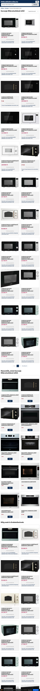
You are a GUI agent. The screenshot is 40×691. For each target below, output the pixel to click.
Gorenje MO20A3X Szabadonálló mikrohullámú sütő (27, 258)
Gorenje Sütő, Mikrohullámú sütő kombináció (10, 395)
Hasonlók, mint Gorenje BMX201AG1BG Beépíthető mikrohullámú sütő (9, 74)
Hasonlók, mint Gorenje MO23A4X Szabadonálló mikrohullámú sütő (8, 202)
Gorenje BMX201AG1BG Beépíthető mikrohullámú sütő (9, 66)
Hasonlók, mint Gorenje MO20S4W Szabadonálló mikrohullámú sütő (28, 202)
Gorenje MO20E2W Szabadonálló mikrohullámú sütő (27, 290)
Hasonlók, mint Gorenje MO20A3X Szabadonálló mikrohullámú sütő (28, 266)
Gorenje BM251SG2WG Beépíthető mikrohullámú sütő (29, 130)
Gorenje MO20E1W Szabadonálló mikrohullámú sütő (7, 354)
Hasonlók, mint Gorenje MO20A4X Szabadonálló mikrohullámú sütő (8, 42)
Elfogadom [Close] (36, 689)
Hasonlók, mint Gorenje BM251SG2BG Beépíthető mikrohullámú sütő (28, 106)
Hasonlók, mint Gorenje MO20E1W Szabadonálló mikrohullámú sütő (8, 361)
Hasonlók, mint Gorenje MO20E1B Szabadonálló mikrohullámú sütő (8, 329)
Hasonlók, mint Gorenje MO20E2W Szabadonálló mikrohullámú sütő (28, 297)
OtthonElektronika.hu (9, 2)
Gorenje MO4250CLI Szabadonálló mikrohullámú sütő (7, 609)
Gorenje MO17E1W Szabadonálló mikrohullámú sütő (27, 609)
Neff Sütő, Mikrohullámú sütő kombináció (28, 453)
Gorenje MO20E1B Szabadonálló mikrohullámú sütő (7, 322)
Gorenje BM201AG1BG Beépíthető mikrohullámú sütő (29, 66)
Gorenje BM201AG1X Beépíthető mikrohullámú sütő (29, 34)
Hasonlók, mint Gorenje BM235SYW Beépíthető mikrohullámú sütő (8, 170)
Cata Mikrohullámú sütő (28, 482)
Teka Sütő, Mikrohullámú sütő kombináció (8, 453)
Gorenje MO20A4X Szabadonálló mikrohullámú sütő (7, 34)
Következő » (24, 366)
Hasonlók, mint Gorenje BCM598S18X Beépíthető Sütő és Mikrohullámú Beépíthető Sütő (9, 553)
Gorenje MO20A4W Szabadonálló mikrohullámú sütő (27, 226)
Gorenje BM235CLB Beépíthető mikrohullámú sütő (9, 577)
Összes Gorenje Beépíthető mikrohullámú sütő (10, 105)
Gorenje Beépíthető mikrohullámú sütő (7, 97)
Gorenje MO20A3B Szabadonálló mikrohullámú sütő (7, 258)
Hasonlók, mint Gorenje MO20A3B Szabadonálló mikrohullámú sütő (8, 266)
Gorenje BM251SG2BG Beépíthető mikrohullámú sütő (29, 98)
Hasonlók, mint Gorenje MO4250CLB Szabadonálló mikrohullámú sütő (28, 585)
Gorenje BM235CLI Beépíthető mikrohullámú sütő (9, 225)
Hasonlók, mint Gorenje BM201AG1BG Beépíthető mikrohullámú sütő (29, 74)
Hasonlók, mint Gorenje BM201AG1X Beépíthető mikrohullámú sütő (28, 42)
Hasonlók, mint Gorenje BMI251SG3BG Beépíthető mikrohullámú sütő (9, 138)
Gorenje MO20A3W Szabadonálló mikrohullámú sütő (7, 290)
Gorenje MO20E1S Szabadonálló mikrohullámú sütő (27, 322)
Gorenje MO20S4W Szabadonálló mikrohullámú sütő (27, 194)
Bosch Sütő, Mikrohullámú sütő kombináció (29, 424)
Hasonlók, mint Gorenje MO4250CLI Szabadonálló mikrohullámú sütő (8, 617)
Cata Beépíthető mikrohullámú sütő (7, 511)
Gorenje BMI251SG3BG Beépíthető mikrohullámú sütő (9, 130)
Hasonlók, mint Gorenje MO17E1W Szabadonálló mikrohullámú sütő (28, 617)
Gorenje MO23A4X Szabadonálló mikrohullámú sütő (7, 194)
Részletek (30, 689)
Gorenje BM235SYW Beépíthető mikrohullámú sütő (10, 161)
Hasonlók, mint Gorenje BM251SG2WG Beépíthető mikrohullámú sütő (29, 138)
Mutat (10, 401)
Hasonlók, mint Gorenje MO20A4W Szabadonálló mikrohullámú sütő (28, 234)
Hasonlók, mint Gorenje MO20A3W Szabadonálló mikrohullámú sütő (8, 297)
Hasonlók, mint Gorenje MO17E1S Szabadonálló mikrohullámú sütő (28, 361)
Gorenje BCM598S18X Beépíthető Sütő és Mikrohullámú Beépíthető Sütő (9, 546)
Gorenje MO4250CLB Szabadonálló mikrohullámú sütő (27, 577)
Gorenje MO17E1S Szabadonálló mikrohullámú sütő (27, 354)
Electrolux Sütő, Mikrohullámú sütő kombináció (7, 483)
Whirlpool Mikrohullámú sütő (29, 511)
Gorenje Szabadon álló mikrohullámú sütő (28, 161)
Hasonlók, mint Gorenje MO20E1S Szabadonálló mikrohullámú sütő (28, 329)
